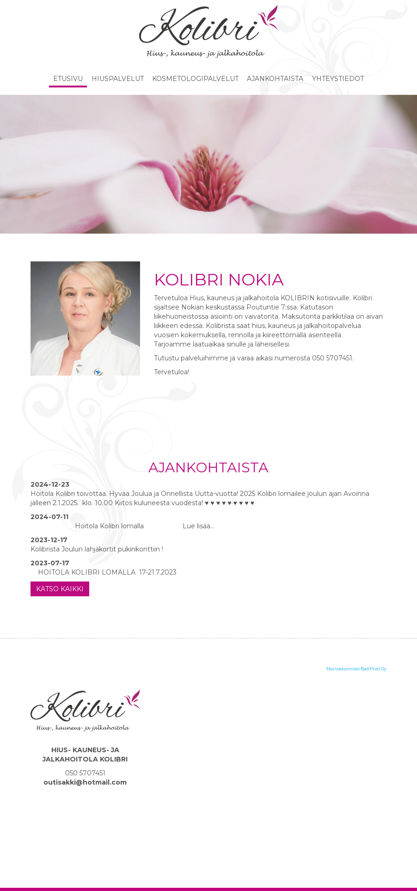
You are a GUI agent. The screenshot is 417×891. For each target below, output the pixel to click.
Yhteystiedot (338, 78)
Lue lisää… (198, 526)
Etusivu (68, 78)
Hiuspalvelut (118, 78)
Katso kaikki (60, 589)
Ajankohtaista (275, 78)
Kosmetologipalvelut (195, 78)
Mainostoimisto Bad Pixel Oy (356, 668)
